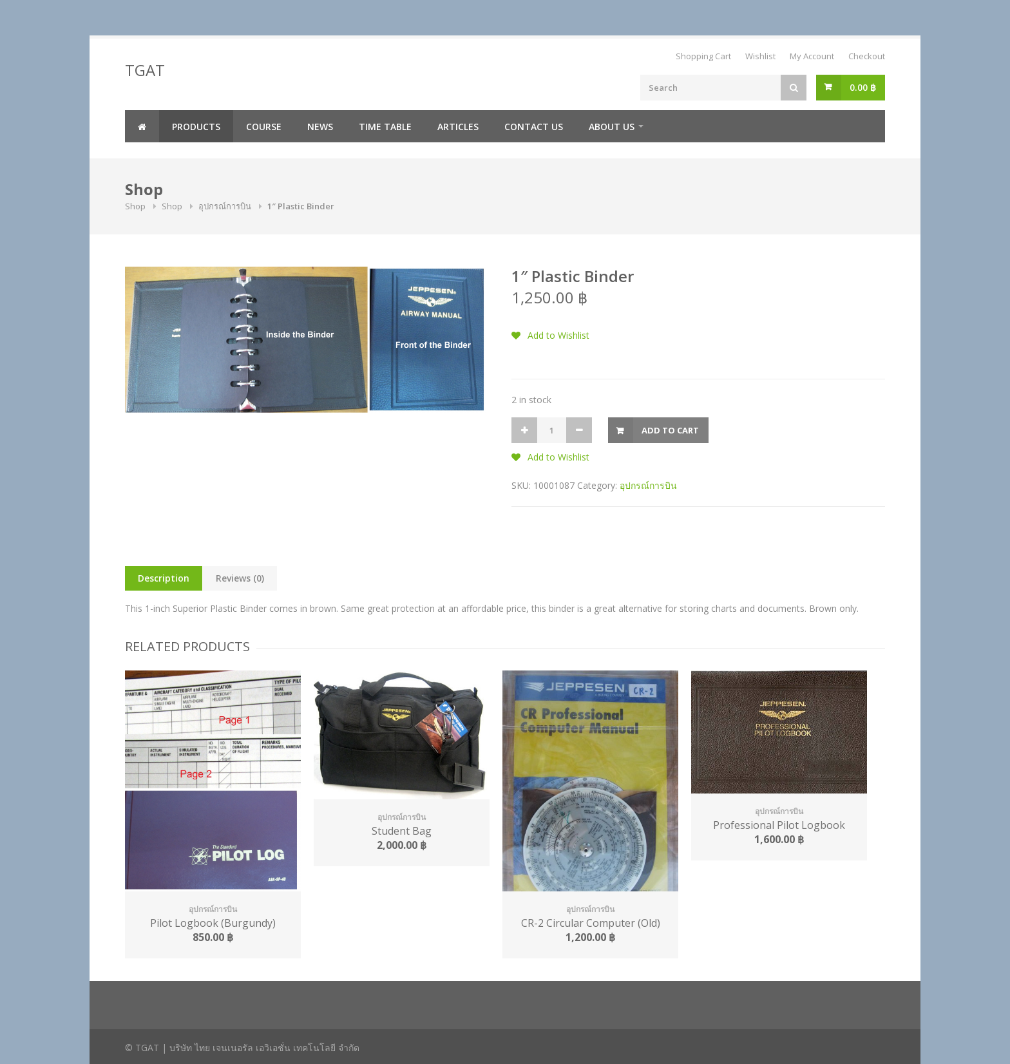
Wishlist (760, 56)
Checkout (866, 56)
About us (611, 126)
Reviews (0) (240, 578)
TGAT (145, 70)
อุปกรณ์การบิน (224, 206)
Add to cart (670, 430)
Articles (458, 126)
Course (263, 126)
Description (163, 578)
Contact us (533, 126)
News (320, 126)
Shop (135, 206)
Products (196, 126)
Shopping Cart (703, 56)
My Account (812, 56)
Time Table (385, 126)
